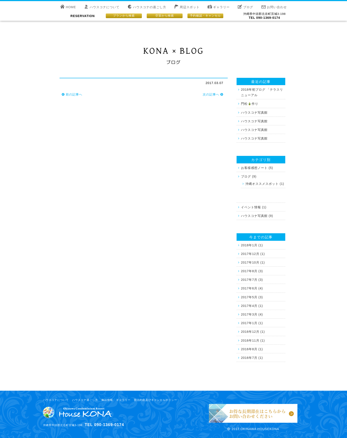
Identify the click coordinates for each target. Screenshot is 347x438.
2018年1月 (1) (252, 245)
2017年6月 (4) (252, 288)
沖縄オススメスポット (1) (264, 184)
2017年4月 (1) (252, 306)
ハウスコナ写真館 (254, 112)
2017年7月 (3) (252, 279)
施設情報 (107, 400)
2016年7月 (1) (252, 358)
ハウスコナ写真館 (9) (257, 216)
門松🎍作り (249, 103)
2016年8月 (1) (252, 349)
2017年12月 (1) (253, 254)
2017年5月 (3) (252, 297)
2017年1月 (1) (252, 323)
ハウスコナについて (105, 7)
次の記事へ (213, 94)
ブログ (248, 7)
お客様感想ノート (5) (257, 168)
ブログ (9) (248, 176)
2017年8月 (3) (252, 271)
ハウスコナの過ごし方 (149, 7)
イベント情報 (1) (253, 207)
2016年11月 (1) (253, 340)
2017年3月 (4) (252, 314)
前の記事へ (72, 94)
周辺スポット (190, 7)
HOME (71, 7)
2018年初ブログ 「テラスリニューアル (262, 92)
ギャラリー (221, 7)
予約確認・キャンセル (205, 15)
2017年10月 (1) (253, 262)
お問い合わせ (277, 7)
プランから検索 (124, 15)
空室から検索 (164, 15)
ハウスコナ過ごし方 (85, 400)
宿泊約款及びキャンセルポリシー (155, 400)
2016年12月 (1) (253, 331)
